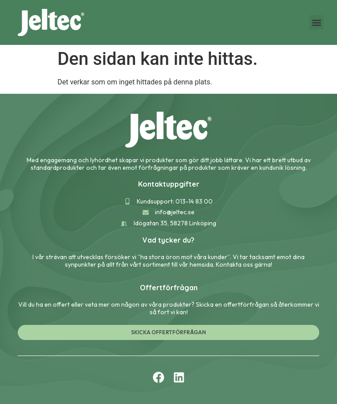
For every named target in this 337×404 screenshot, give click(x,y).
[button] (316, 22)
